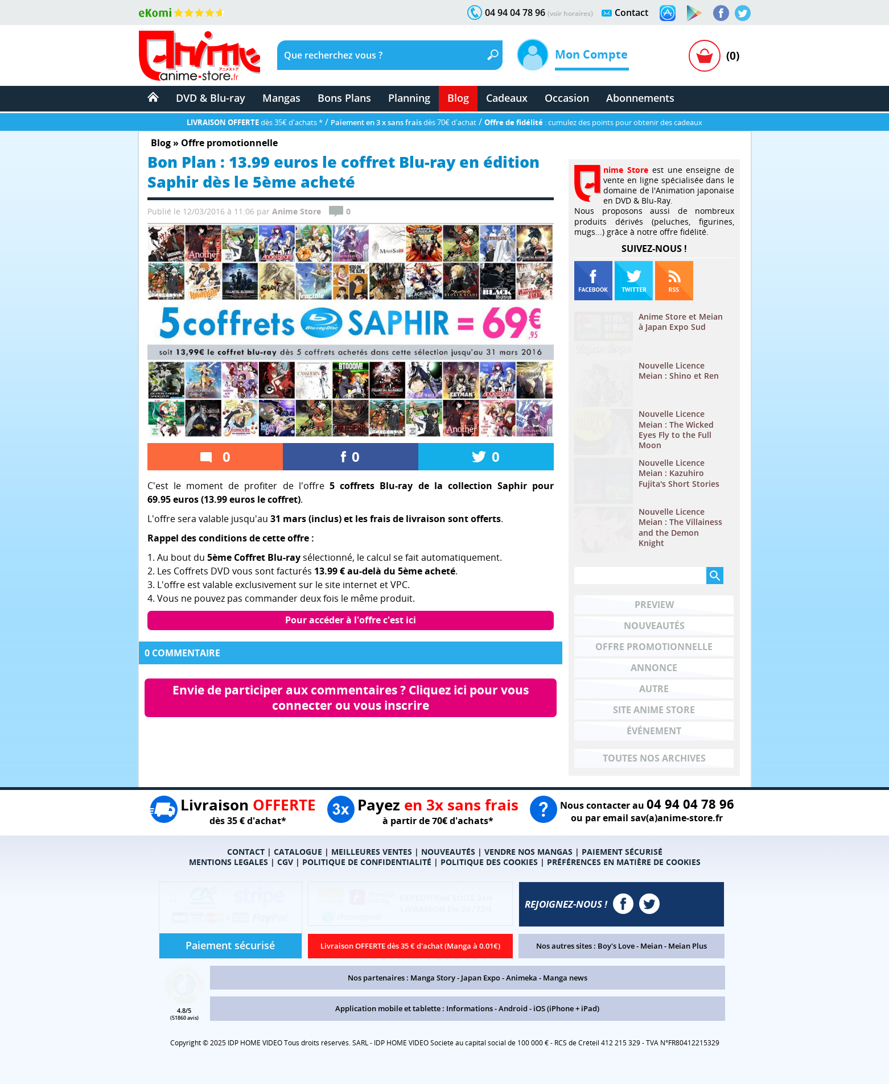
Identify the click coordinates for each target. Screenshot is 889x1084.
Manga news (565, 978)
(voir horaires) (570, 13)
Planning (409, 98)
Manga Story (432, 978)
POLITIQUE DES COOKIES (489, 862)
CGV (285, 862)
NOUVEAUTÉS (448, 851)
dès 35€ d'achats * (255, 122)
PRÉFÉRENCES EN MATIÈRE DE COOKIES (624, 862)
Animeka (521, 978)
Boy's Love (616, 946)
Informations (469, 1008)
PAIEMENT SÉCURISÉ (622, 851)
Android (513, 1008)
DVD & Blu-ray (210, 98)
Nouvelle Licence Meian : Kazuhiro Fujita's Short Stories (679, 473)
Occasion (567, 98)
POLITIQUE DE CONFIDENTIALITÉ (366, 862)
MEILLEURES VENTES (371, 851)
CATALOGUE (298, 851)
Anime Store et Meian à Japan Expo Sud (681, 322)
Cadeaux (507, 98)
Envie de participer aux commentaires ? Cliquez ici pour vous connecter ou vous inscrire (352, 697)
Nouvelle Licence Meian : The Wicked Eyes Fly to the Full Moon (676, 429)
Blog (458, 98)
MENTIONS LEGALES (228, 862)
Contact (631, 12)
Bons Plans (344, 98)
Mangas (281, 98)
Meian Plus (687, 946)
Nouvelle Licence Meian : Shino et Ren (679, 371)
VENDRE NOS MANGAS (528, 851)
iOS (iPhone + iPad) (566, 1008)
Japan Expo (480, 978)
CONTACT (246, 851)
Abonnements (640, 98)
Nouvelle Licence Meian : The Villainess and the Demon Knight (680, 527)
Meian (651, 946)
